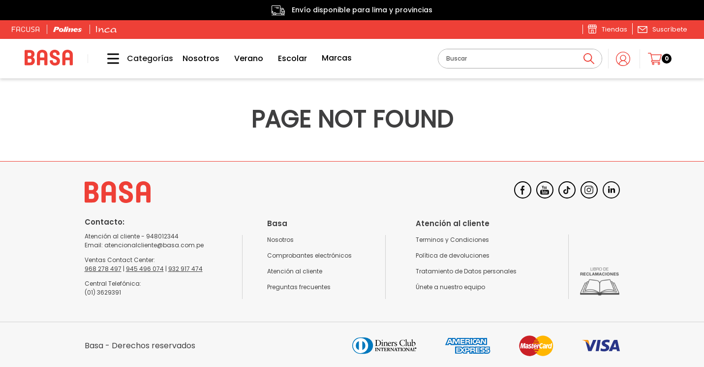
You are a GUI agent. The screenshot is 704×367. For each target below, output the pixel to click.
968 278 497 (103, 269)
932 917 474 (185, 269)
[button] (662, 29)
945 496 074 (145, 269)
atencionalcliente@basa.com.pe (154, 245)
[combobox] (520, 58)
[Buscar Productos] (588, 59)
